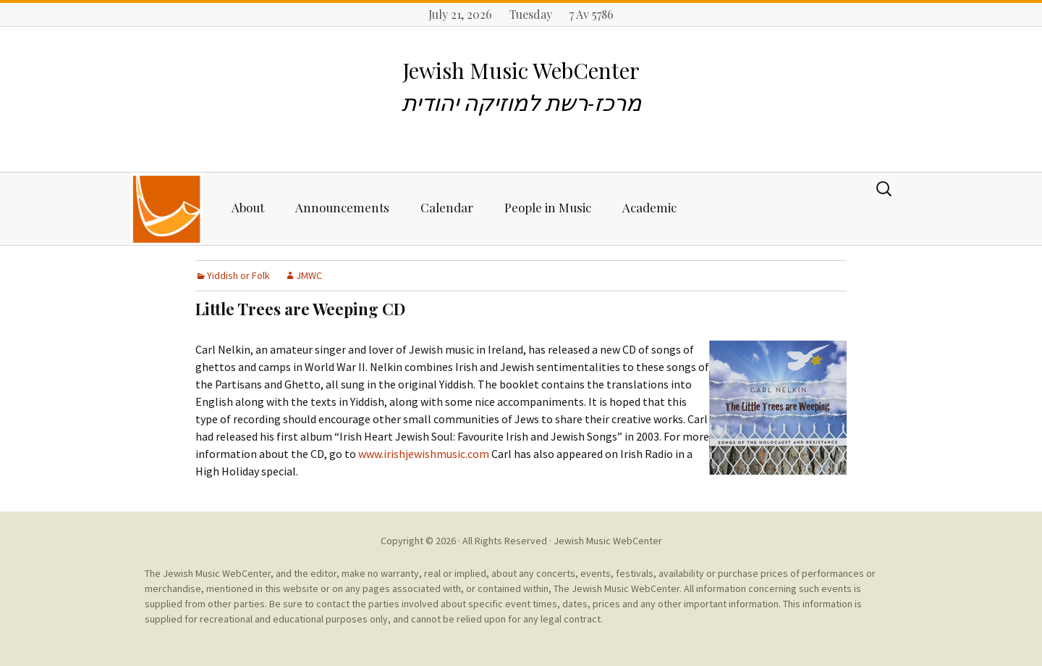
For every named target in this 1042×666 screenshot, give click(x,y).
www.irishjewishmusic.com (423, 453)
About (248, 207)
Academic (649, 207)
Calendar (446, 207)
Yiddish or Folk (238, 275)
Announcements (342, 207)
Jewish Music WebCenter (608, 540)
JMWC (309, 275)
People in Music (547, 207)
